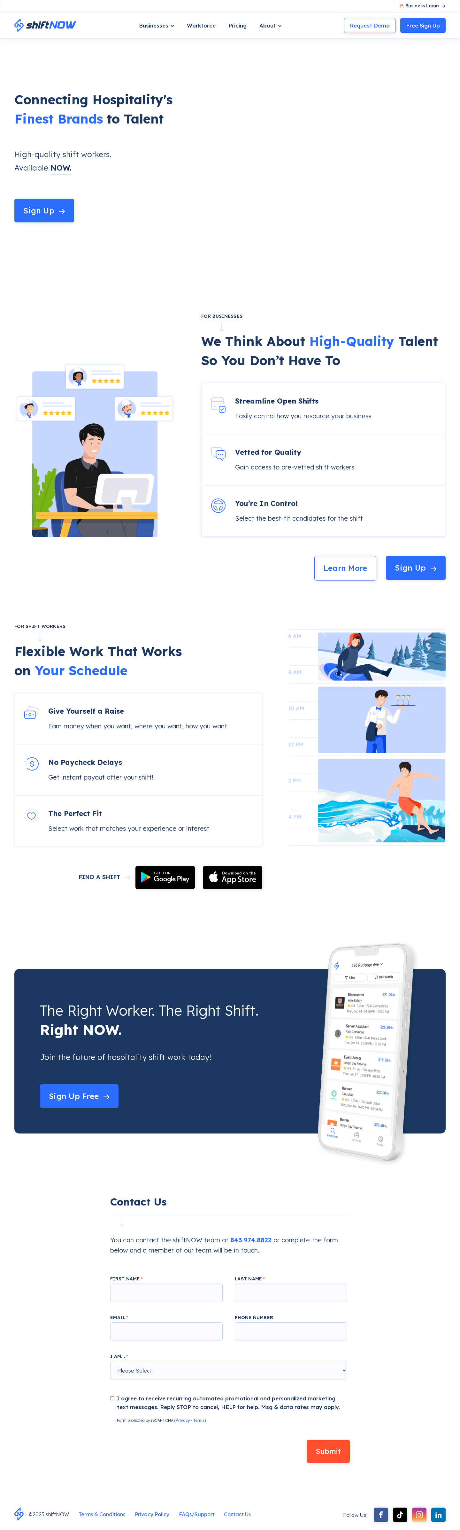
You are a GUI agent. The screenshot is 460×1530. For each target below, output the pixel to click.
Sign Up (423, 25)
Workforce (201, 25)
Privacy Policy (152, 1514)
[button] (156, 25)
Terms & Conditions (102, 1514)
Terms (198, 1420)
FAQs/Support (196, 1514)
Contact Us (237, 1514)
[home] (45, 25)
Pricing (237, 25)
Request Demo (370, 25)
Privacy (183, 1420)
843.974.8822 (251, 1240)
